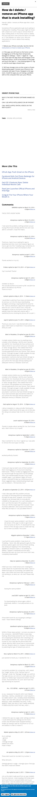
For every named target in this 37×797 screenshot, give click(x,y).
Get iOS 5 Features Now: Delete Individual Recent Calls (15, 183)
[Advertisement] (18, 142)
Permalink (32, 209)
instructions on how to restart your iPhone (16, 48)
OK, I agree (5, 794)
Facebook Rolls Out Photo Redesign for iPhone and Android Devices (18, 177)
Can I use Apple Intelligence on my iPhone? (18, 102)
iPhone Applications (14, 118)
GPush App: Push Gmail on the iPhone (18, 172)
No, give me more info (18, 794)
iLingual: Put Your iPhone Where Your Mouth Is (17, 196)
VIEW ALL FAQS (31, 110)
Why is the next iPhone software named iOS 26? (18, 98)
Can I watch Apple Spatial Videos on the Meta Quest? (17, 106)
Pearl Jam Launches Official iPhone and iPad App (18, 189)
